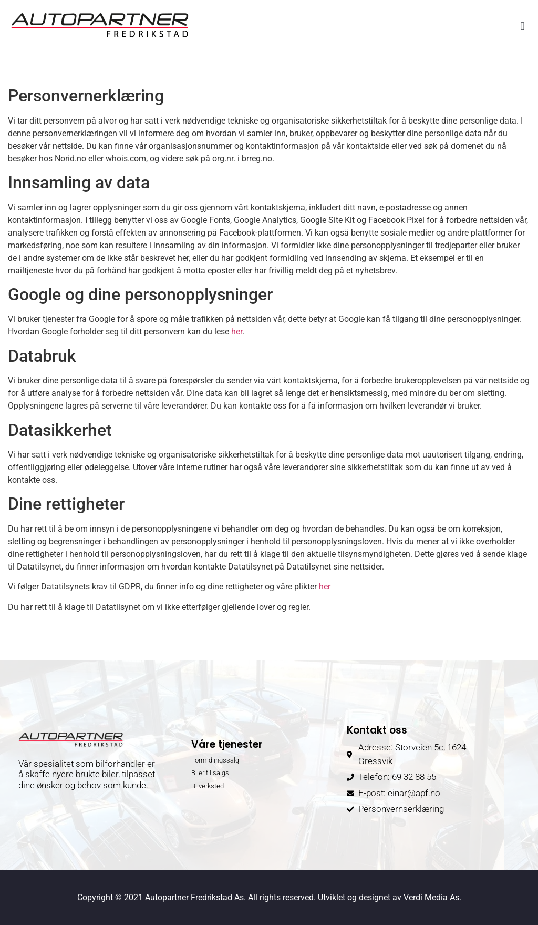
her (236, 332)
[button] (522, 26)
